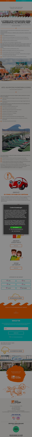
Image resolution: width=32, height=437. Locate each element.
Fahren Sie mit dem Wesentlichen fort (16, 229)
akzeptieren (16, 227)
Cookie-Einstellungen (16, 231)
